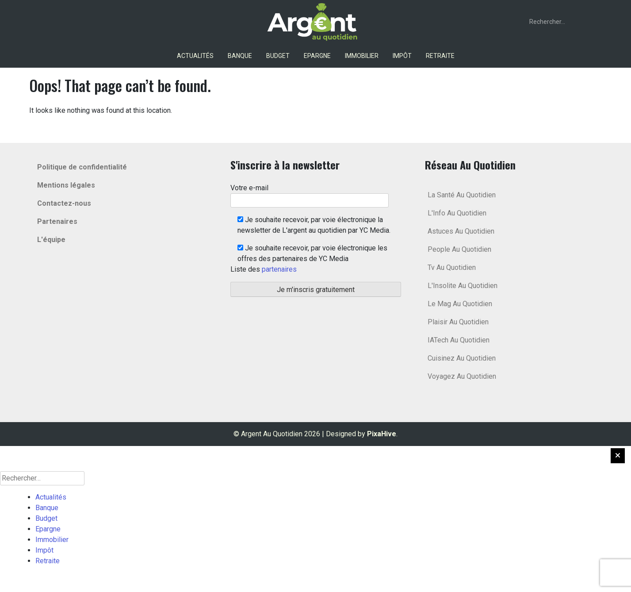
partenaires (279, 269)
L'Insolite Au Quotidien (462, 285)
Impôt (402, 55)
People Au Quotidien (459, 249)
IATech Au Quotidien (459, 340)
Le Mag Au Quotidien (460, 304)
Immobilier (362, 55)
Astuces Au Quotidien (461, 231)
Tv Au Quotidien (452, 267)
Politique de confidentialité (82, 167)
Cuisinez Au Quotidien (462, 358)
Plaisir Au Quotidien (458, 322)
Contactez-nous (64, 203)
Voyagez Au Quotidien (462, 376)
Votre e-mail (309, 194)
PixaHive (381, 434)
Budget (278, 55)
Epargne (317, 55)
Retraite (440, 55)
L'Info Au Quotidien (457, 213)
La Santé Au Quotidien (462, 195)
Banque (240, 55)
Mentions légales (66, 185)
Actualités (195, 55)
